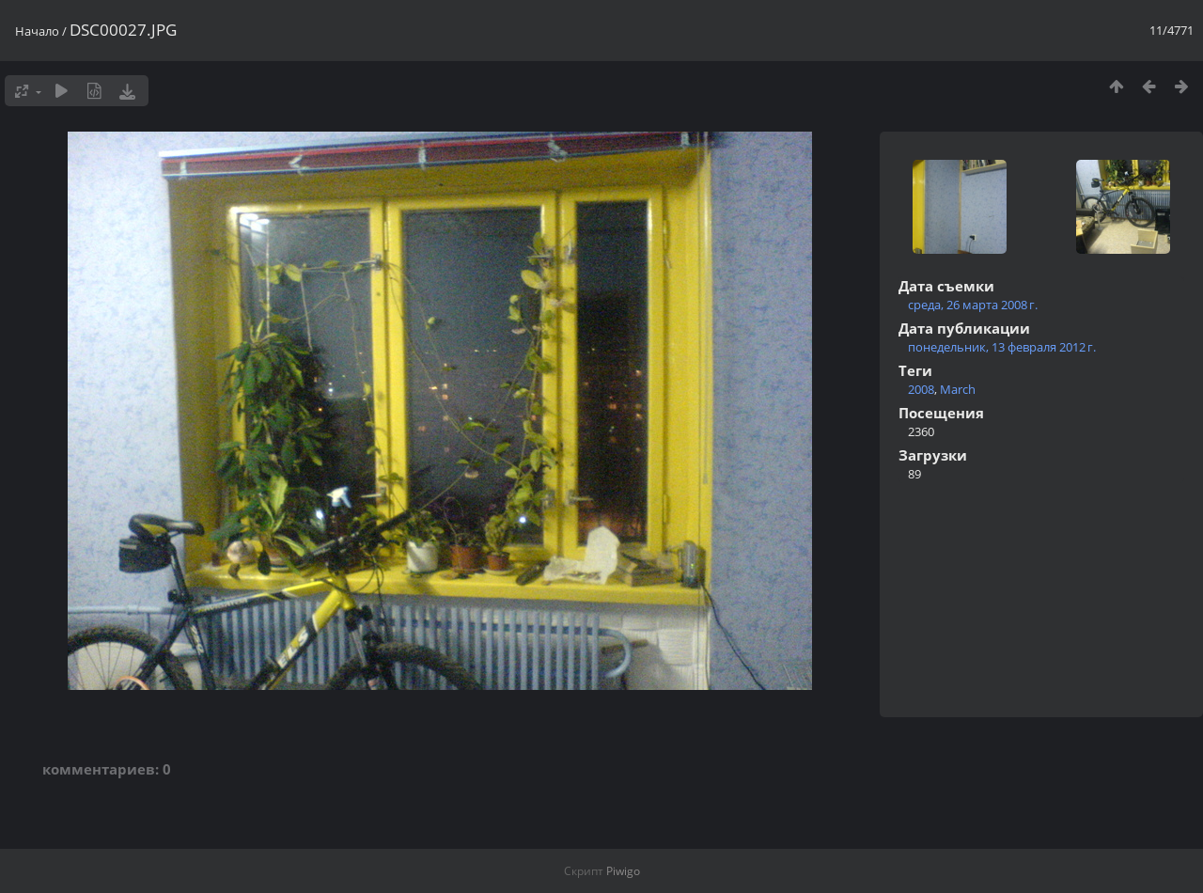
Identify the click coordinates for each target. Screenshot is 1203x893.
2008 (921, 389)
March (958, 389)
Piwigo (623, 871)
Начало (37, 31)
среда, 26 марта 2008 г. (973, 304)
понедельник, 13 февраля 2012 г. (1002, 346)
